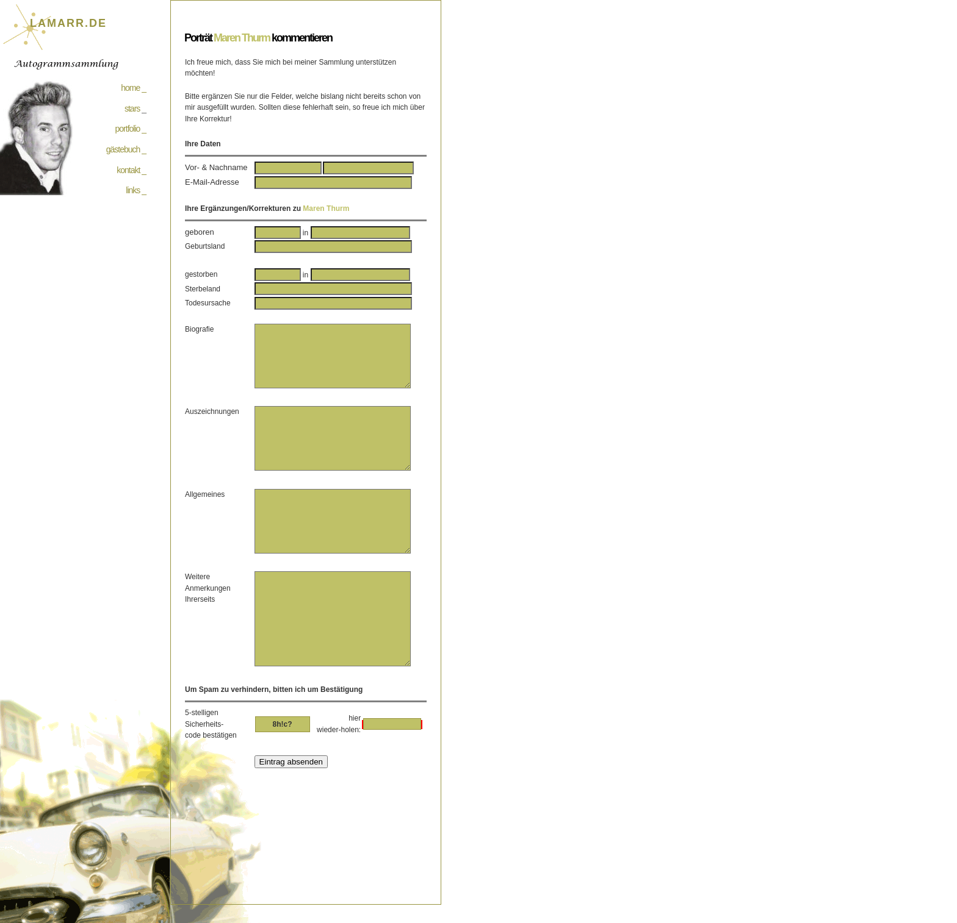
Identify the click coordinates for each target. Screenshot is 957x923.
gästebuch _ (126, 149)
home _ (133, 88)
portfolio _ (130, 129)
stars (132, 108)
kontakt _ (131, 170)
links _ (136, 190)
